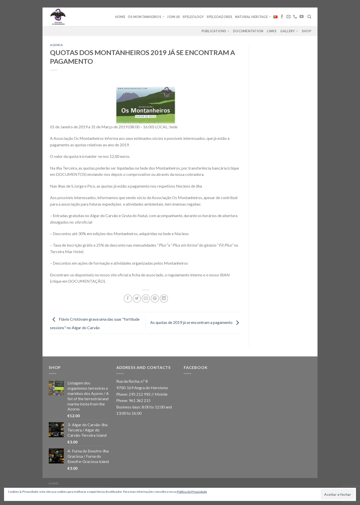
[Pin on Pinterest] (155, 298)
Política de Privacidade (192, 491)
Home (120, 17)
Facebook (196, 367)
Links (271, 31)
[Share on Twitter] (137, 298)
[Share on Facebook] (128, 298)
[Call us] (295, 17)
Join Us (173, 17)
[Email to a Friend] (146, 298)
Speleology (193, 17)
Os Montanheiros (146, 16)
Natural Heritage (253, 16)
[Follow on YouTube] (302, 17)
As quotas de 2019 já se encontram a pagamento (195, 322)
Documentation (248, 31)
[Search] (309, 17)
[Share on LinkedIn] (164, 298)
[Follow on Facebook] (282, 17)
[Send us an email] (288, 17)
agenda (56, 45)
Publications (216, 31)
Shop (306, 31)
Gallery (289, 31)
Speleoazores (219, 17)
